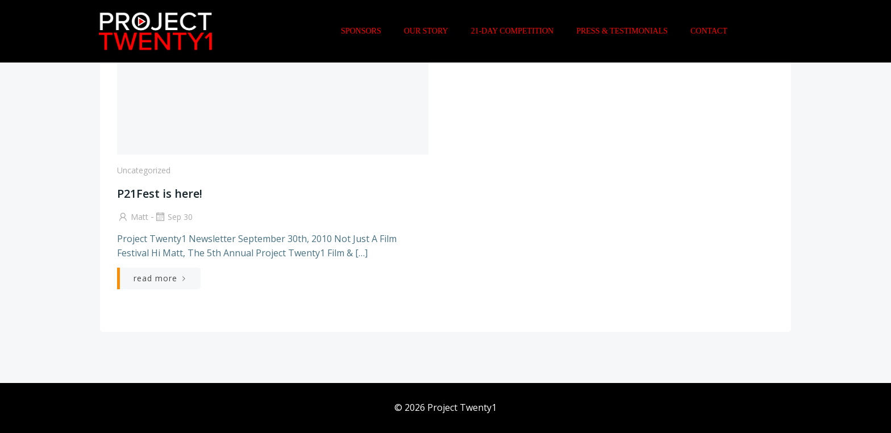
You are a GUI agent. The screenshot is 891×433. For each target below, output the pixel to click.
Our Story (426, 31)
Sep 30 (173, 216)
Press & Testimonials (622, 31)
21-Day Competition (512, 31)
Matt (132, 216)
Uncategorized (143, 170)
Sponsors (361, 31)
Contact (708, 31)
